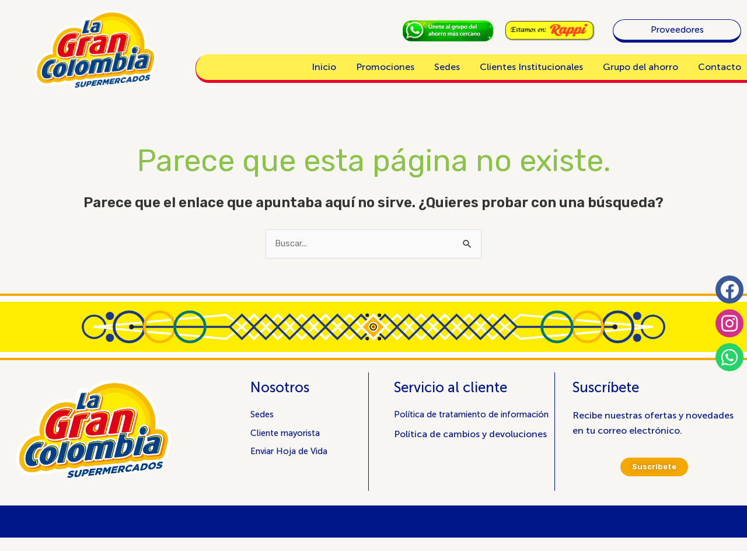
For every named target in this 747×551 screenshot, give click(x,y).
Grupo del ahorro (640, 66)
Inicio (324, 66)
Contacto (719, 66)
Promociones (385, 66)
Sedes (447, 66)
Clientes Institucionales (531, 66)
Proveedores (677, 30)
